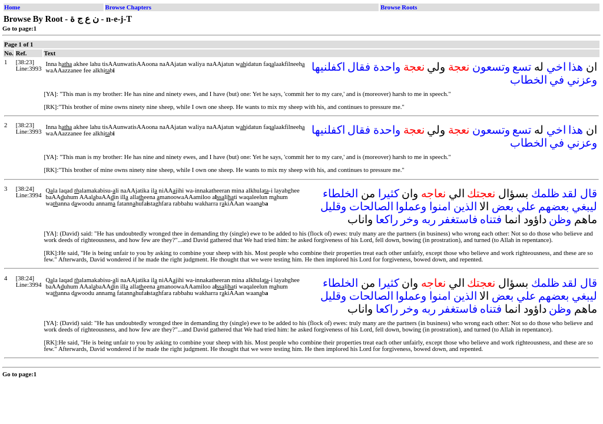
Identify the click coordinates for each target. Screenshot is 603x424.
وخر (409, 219)
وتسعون (491, 67)
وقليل (333, 206)
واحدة (386, 67)
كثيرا (388, 193)
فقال (358, 67)
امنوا (439, 206)
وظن (560, 219)
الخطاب (528, 80)
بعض (502, 206)
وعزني (582, 80)
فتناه (491, 219)
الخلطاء (340, 193)
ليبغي (584, 206)
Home (12, 7)
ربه (429, 219)
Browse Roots (398, 7)
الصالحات (371, 206)
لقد (569, 193)
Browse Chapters (128, 7)
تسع (521, 67)
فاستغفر (458, 219)
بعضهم (553, 206)
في (556, 80)
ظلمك (545, 193)
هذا (575, 67)
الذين (465, 206)
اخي (556, 67)
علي (526, 206)
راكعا (387, 219)
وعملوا (411, 206)
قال (588, 193)
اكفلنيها (328, 67)
